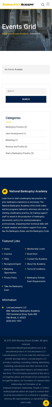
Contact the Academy (37, 259)
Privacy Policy (10, 277)
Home (7, 249)
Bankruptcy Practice (15, 127)
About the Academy (36, 264)
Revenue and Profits (15, 146)
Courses (8, 254)
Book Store (32, 254)
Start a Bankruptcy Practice (18, 153)
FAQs (6, 259)
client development (14, 133)
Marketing (10, 140)
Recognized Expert (12, 264)
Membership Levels (36, 249)
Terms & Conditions (36, 269)
